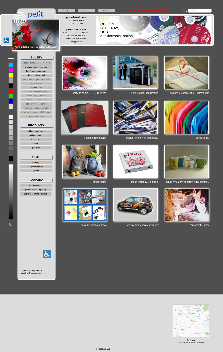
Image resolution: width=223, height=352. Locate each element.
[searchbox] (200, 11)
